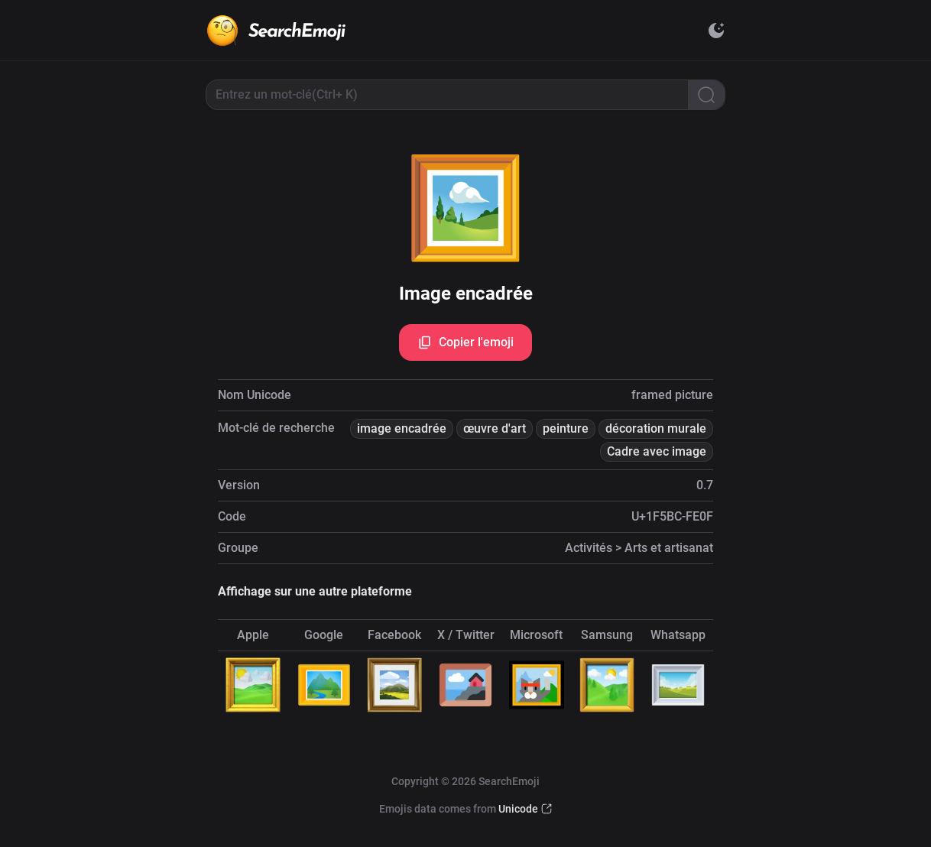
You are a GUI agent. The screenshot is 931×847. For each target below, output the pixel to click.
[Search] (706, 94)
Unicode (518, 809)
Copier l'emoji (465, 342)
